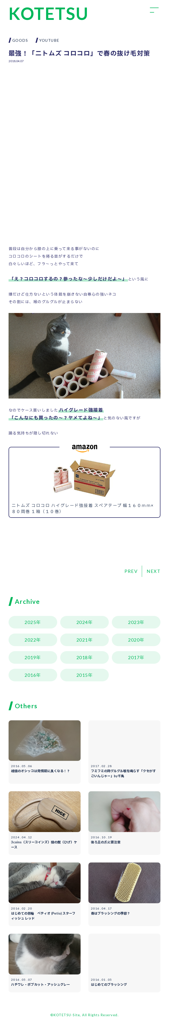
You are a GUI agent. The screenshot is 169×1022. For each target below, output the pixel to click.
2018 (82, 657)
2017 (134, 657)
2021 (82, 640)
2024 (82, 622)
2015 (82, 675)
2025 (30, 622)
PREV (131, 571)
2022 (30, 640)
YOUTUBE (49, 40)
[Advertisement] (85, 104)
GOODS (20, 40)
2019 (30, 657)
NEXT (153, 571)
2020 (134, 640)
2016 (30, 675)
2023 (134, 622)
